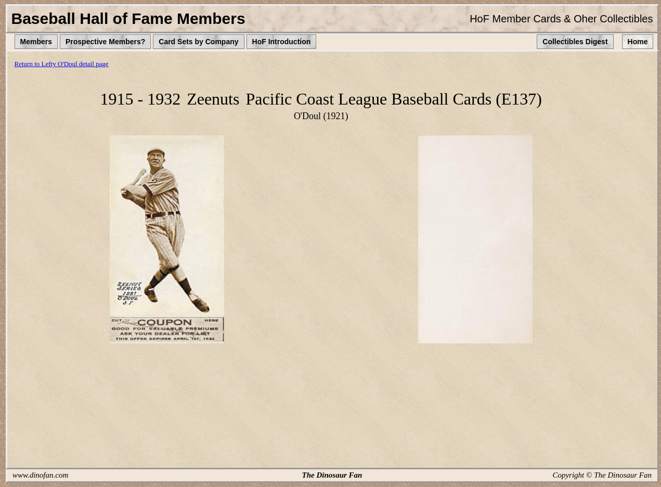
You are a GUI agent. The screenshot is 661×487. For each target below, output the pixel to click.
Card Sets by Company (198, 41)
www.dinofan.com (40, 475)
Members (36, 41)
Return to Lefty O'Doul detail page (62, 64)
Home (638, 41)
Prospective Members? (105, 41)
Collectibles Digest (574, 41)
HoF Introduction (281, 41)
